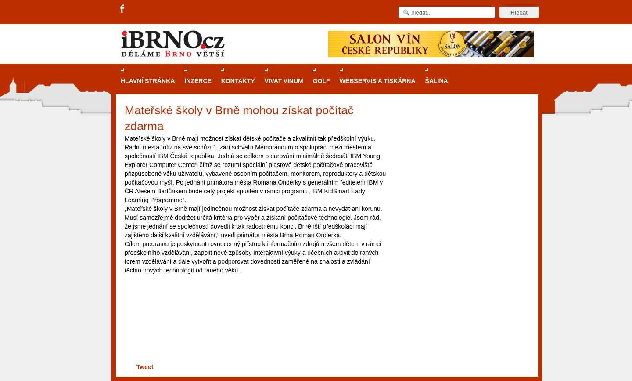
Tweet (145, 366)
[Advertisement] (254, 331)
